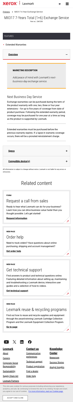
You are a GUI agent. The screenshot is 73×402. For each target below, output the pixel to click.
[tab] (36, 54)
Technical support (34, 361)
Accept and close (15, 398)
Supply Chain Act (10, 376)
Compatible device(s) (19, 161)
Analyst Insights (57, 367)
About (5, 353)
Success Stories (57, 362)
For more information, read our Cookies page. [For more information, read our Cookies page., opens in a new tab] (45, 391)
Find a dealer (32, 371)
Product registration (35, 366)
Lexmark (8, 349)
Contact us (32, 349)
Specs (11, 151)
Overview (13, 54)
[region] (36, 392)
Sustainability (9, 371)
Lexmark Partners (11, 381)
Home (36, 4)
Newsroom (54, 357)
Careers (6, 358)
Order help (31, 376)
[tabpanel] (36, 103)
